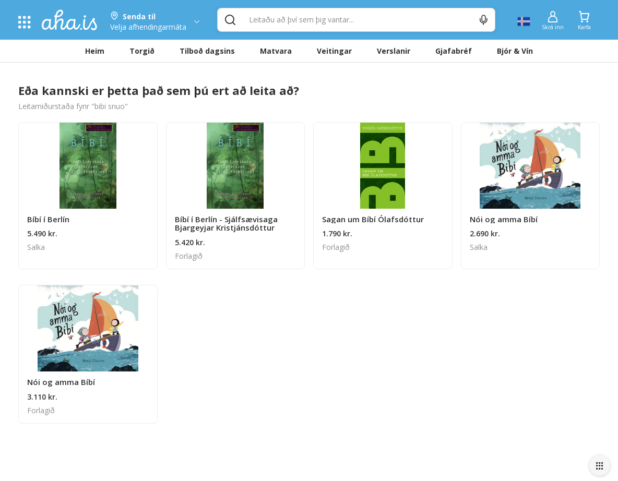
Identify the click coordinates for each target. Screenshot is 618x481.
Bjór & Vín (515, 51)
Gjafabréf (453, 51)
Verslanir (393, 51)
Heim (94, 51)
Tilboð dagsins (207, 51)
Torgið (141, 51)
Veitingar (334, 51)
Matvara (276, 51)
